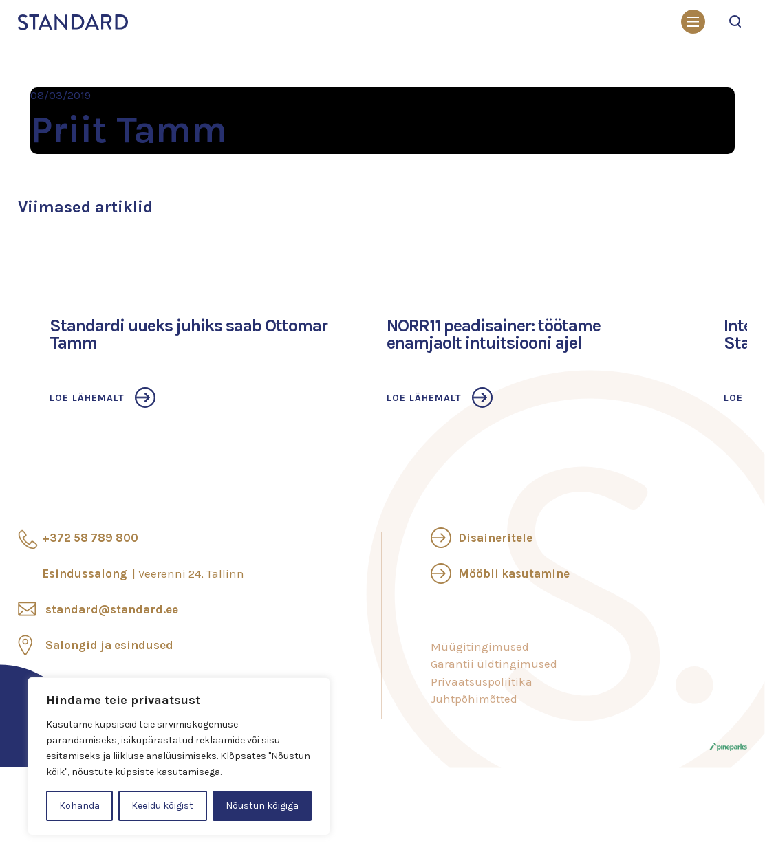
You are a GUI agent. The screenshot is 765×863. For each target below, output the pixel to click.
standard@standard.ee (111, 609)
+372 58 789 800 (90, 538)
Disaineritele (495, 538)
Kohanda (79, 805)
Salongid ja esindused (109, 645)
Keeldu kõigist (162, 805)
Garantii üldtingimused (494, 663)
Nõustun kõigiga (262, 805)
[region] (179, 756)
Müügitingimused (480, 646)
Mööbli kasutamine (514, 573)
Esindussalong (143, 573)
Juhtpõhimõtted (474, 699)
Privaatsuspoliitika (481, 681)
